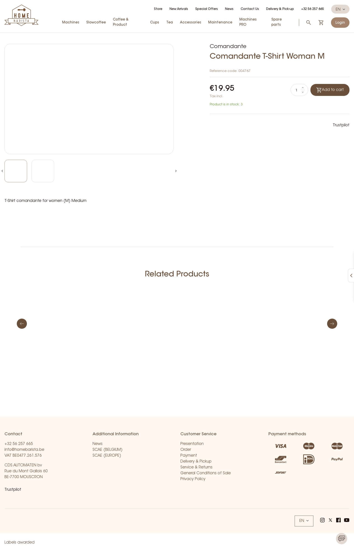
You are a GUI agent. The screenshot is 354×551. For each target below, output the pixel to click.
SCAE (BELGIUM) (108, 450)
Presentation (192, 444)
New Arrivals (179, 9)
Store (158, 9)
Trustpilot (341, 125)
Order (185, 450)
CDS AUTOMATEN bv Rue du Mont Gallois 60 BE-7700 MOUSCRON (26, 471)
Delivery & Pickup (196, 461)
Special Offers (206, 9)
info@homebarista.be (24, 450)
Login (340, 23)
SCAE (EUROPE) (107, 456)
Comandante (228, 46)
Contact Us (250, 9)
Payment (188, 456)
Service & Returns (196, 467)
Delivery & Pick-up (280, 9)
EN (340, 9)
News (229, 9)
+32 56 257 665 (312, 9)
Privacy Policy (192, 479)
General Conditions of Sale (205, 473)
